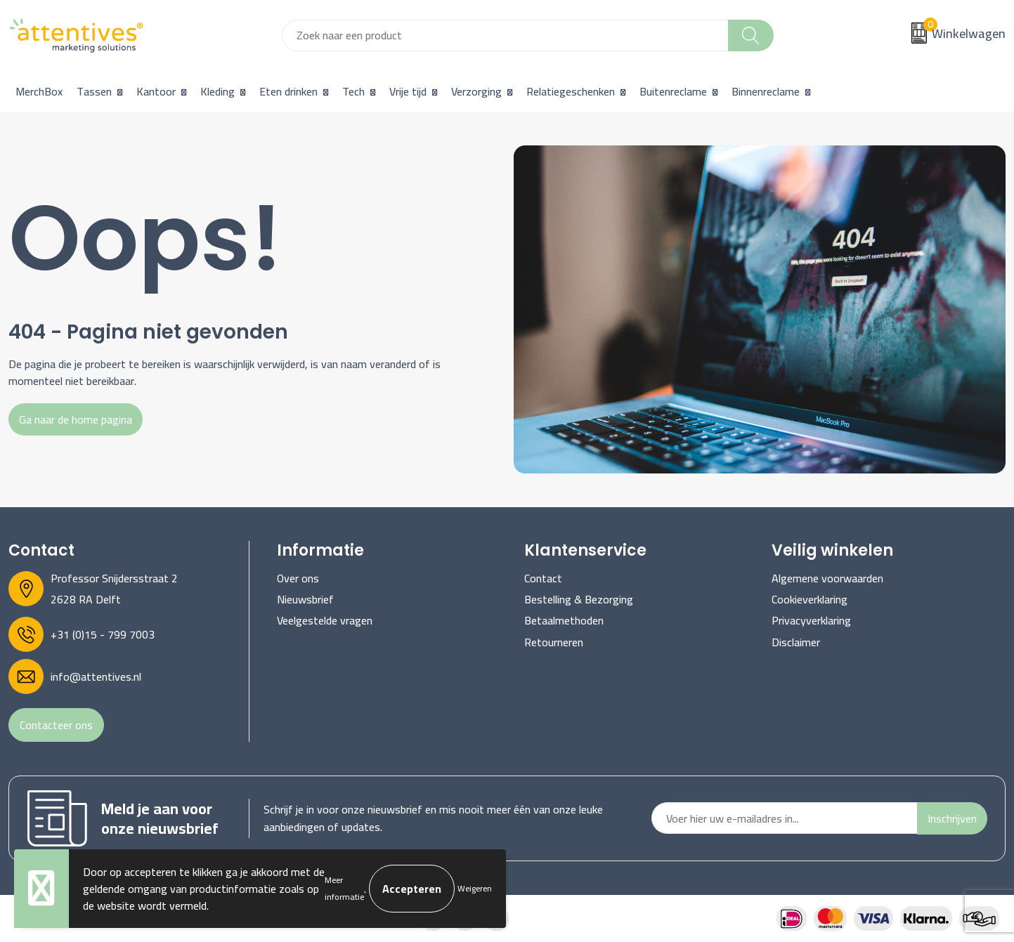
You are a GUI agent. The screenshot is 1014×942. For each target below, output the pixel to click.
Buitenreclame (673, 91)
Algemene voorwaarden (827, 578)
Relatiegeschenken (570, 91)
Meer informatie (344, 888)
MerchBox (39, 91)
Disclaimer (796, 642)
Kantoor (156, 91)
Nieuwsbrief (305, 599)
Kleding (217, 91)
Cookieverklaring (809, 599)
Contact (543, 578)
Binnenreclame (766, 91)
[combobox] (505, 35)
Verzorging (476, 91)
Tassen (94, 91)
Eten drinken (288, 91)
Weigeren (474, 888)
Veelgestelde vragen (324, 620)
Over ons (298, 578)
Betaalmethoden (564, 620)
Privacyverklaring (811, 620)
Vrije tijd (408, 91)
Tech (353, 91)
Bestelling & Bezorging (578, 599)
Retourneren (553, 642)
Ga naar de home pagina (75, 419)
